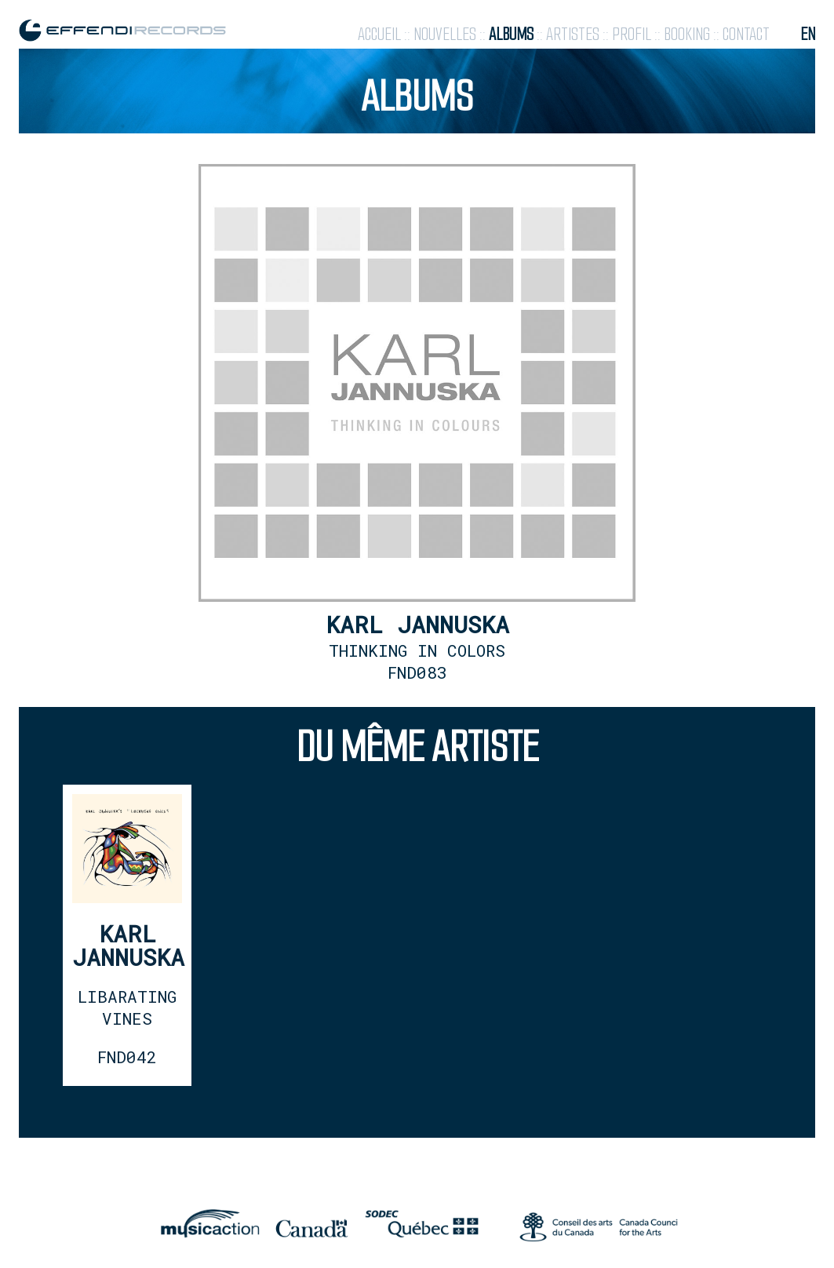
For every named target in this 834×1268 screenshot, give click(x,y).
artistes (572, 34)
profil (631, 34)
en (807, 34)
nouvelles (444, 34)
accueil (379, 34)
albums (511, 34)
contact (746, 34)
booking (687, 34)
